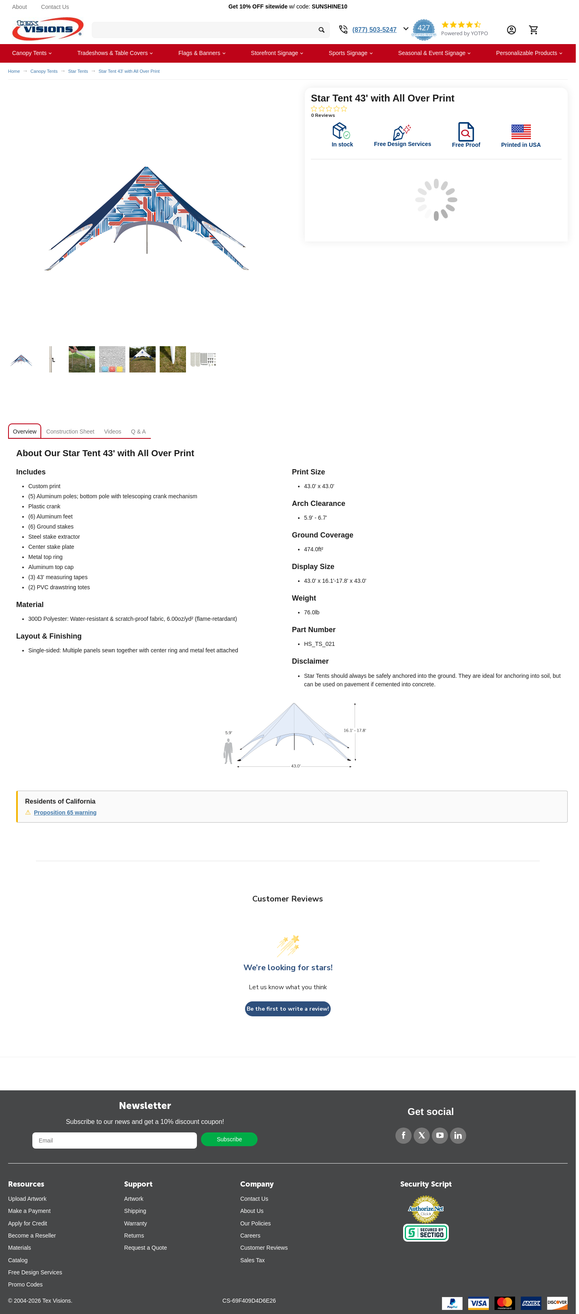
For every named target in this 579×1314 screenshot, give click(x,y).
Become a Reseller (32, 1235)
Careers (250, 1235)
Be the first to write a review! (288, 1009)
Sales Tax (252, 1260)
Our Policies (255, 1223)
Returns (134, 1235)
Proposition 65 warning (65, 812)
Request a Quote (145, 1247)
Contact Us (55, 7)
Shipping (135, 1211)
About (19, 7)
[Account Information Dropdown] (511, 30)
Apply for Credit (27, 1223)
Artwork (133, 1199)
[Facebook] (403, 1136)
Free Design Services (35, 1272)
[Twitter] (422, 1136)
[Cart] (533, 30)
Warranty (135, 1223)
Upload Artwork (27, 1199)
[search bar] (211, 30)
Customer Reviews (263, 1247)
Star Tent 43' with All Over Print (129, 71)
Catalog (17, 1260)
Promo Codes (25, 1284)
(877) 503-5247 (375, 29)
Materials (19, 1247)
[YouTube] (440, 1136)
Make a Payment (29, 1211)
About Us (252, 1211)
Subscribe (229, 1139)
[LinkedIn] (458, 1136)
